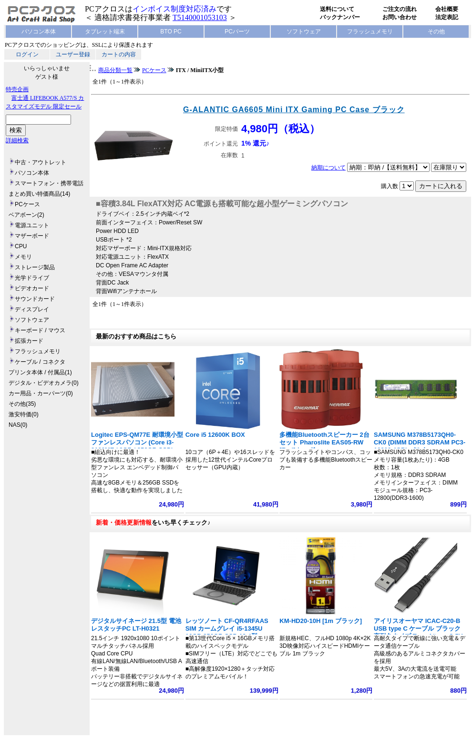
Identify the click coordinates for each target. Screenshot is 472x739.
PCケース (27, 204)
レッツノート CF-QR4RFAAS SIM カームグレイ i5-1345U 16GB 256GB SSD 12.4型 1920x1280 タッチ (226, 632)
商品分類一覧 (115, 70)
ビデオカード (32, 288)
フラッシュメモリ (370, 31)
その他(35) (22, 404)
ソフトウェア (304, 31)
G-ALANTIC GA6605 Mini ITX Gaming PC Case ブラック (294, 110)
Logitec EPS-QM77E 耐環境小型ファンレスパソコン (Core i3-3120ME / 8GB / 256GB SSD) (137, 442)
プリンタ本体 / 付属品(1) (40, 372)
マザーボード (32, 235)
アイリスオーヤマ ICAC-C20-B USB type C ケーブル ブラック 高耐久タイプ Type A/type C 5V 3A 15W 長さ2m (418, 632)
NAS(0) (18, 425)
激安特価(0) (24, 414)
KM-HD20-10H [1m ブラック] (320, 620)
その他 (436, 31)
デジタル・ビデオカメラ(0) (44, 383)
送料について (337, 9)
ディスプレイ (32, 309)
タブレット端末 (105, 31)
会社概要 (446, 9)
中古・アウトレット (40, 162)
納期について (328, 167)
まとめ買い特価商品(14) (39, 193)
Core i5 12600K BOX (215, 434)
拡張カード (29, 341)
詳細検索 (17, 140)
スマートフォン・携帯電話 (49, 183)
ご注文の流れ (399, 9)
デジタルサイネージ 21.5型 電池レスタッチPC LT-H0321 (136, 624)
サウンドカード (35, 299)
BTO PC (170, 31)
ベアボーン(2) (26, 214)
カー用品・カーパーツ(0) (41, 393)
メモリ (23, 256)
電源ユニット (32, 225)
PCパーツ (237, 31)
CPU (21, 246)
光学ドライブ (32, 277)
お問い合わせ (399, 17)
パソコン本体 (38, 31)
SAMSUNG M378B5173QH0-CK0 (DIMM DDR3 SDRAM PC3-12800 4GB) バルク (419, 442)
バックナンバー (340, 17)
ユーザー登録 (73, 54)
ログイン (27, 54)
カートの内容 (119, 54)
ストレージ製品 (35, 267)
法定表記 (446, 17)
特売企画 (17, 89)
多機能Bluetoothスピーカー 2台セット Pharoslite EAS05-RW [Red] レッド (324, 442)
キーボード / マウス (40, 330)
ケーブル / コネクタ (40, 362)
